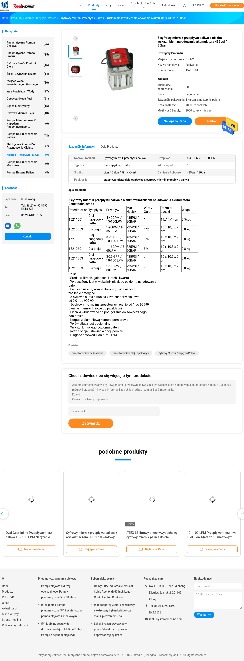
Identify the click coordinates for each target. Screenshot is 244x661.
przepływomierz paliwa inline (87, 353)
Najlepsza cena (175, 121)
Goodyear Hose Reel (28, 99)
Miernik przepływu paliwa (28, 155)
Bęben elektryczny (28, 106)
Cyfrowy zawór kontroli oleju (28, 65)
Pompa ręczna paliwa (28, 172)
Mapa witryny (10, 614)
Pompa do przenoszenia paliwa (28, 135)
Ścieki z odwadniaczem (28, 74)
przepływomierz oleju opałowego (131, 353)
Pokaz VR (8, 597)
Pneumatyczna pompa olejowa (28, 44)
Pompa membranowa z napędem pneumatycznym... (28, 123)
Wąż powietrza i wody (28, 91)
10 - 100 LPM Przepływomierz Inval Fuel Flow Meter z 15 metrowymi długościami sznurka (212, 537)
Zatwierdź (91, 423)
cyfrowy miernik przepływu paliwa (176, 353)
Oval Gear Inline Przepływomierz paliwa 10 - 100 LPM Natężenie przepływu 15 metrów (29, 537)
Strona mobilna (11, 619)
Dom (5, 586)
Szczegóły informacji (81, 146)
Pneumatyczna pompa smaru (28, 54)
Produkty (7, 591)
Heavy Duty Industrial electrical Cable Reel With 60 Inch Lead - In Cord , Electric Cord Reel (114, 591)
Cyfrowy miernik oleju (28, 113)
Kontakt (27, 236)
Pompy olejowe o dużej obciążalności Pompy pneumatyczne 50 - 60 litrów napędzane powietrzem (59, 592)
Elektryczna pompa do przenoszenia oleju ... (28, 146)
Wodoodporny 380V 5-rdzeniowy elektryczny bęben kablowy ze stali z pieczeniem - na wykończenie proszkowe (114, 611)
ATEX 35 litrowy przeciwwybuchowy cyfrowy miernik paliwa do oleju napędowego (151, 537)
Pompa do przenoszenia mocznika (28, 163)
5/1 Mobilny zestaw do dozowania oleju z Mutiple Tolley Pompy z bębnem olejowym (61, 629)
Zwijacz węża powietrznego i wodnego (28, 82)
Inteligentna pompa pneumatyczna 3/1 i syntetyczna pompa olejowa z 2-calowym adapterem (61, 611)
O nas (5, 602)
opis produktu (109, 146)
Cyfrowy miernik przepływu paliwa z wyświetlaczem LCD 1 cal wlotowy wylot (91, 537)
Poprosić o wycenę (227, 5)
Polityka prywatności (15, 625)
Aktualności (9, 608)
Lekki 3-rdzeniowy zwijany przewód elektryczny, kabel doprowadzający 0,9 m (111, 629)
